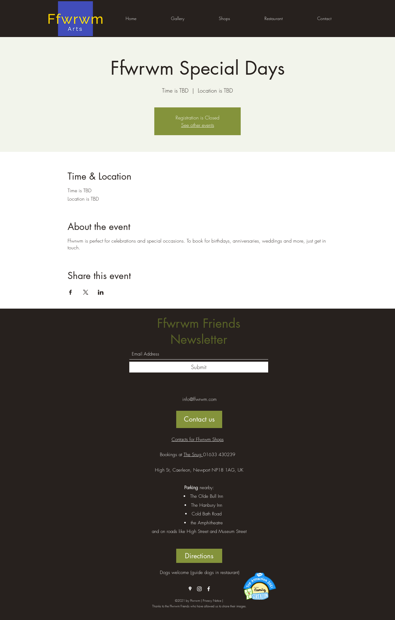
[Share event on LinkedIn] (101, 292)
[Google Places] (190, 589)
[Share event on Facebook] (70, 292)
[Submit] (198, 367)
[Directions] (199, 556)
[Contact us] (199, 419)
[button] (178, 18)
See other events (197, 125)
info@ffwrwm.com (199, 399)
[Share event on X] (86, 292)
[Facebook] (209, 589)
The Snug (193, 454)
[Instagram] (199, 589)
